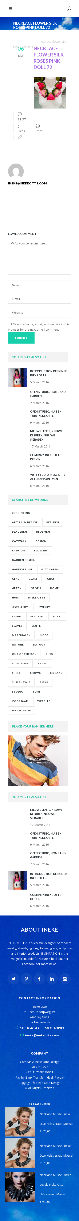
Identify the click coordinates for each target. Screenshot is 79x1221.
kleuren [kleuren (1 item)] (36, 616)
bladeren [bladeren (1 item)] (19, 531)
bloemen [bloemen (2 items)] (43, 531)
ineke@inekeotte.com (42, 1035)
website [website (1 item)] (43, 701)
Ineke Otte (20, 36)
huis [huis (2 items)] (15, 597)
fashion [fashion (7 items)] (18, 550)
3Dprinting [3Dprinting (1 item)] (21, 512)
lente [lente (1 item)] (36, 625)
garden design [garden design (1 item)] (23, 559)
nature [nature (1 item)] (18, 644)
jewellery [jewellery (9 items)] (20, 607)
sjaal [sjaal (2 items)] (44, 682)
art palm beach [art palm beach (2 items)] (24, 522)
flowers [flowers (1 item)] (41, 550)
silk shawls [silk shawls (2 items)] (21, 682)
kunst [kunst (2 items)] (57, 616)
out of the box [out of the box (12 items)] (24, 654)
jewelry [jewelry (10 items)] (43, 607)
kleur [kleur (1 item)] (16, 616)
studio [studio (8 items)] (17, 691)
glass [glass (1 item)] (33, 578)
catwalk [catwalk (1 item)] (19, 541)
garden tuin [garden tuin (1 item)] (22, 569)
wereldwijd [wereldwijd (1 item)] (21, 710)
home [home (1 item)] (54, 588)
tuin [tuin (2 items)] (36, 691)
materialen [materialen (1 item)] (21, 635)
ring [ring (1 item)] (49, 654)
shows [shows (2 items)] (35, 672)
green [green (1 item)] (16, 588)
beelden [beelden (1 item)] (52, 522)
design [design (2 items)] (41, 541)
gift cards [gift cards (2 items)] (50, 569)
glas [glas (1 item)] (15, 578)
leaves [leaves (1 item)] (17, 625)
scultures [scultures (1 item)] (20, 663)
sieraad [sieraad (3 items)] (56, 672)
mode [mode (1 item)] (44, 635)
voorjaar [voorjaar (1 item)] (20, 701)
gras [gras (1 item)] (51, 578)
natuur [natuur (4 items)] (39, 644)
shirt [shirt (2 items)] (16, 672)
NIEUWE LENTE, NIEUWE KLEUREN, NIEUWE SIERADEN (46, 435)
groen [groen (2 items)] (36, 588)
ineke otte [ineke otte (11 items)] (37, 597)
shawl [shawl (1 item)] (43, 663)
